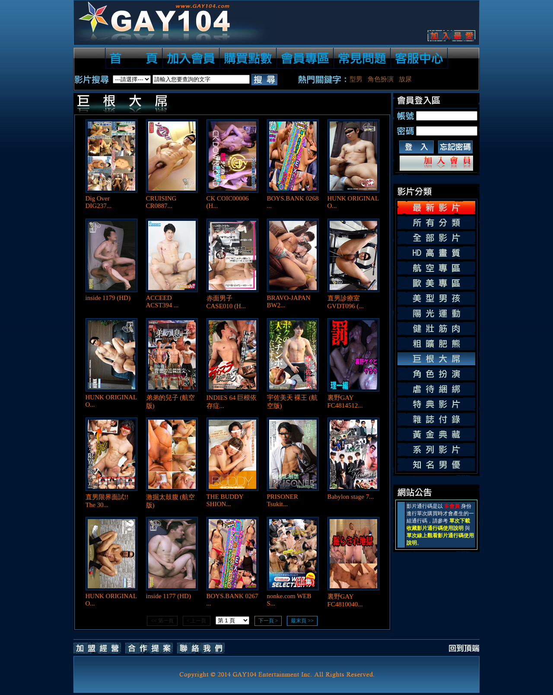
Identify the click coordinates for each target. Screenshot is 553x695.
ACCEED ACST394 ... (162, 301)
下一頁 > (268, 621)
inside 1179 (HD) (108, 297)
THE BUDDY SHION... (225, 500)
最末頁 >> (302, 621)
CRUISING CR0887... (161, 202)
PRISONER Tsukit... (283, 500)
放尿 (405, 79)
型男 (356, 79)
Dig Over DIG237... (98, 202)
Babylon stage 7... (350, 496)
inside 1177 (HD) (168, 596)
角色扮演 (381, 79)
